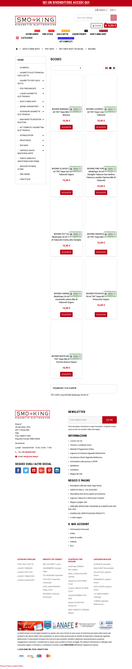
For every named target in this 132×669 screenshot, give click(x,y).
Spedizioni (74, 467)
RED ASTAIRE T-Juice (52, 565)
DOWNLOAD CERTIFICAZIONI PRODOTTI (87, 515)
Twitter (26, 472)
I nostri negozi (76, 519)
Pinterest (49, 472)
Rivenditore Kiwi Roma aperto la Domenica (87, 495)
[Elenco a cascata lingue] (101, 10)
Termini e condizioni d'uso (80, 446)
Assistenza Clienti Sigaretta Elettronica (86, 459)
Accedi (98, 25)
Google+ (41, 472)
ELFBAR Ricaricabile (102, 565)
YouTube (34, 472)
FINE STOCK (48, 33)
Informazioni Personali (79, 530)
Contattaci (74, 471)
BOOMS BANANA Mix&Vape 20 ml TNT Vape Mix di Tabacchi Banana (66, 112)
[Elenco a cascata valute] (113, 10)
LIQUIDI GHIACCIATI (26, 581)
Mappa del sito (76, 475)
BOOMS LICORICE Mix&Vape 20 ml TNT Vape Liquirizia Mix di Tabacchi (101, 112)
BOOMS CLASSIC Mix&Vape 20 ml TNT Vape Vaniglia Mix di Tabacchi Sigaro (66, 172)
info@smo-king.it (31, 458)
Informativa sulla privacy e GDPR (83, 463)
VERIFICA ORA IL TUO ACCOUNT (83, 491)
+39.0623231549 (29, 453)
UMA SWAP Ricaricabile (104, 569)
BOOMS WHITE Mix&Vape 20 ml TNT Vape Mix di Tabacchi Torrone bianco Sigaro (66, 360)
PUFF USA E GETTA (25, 565)
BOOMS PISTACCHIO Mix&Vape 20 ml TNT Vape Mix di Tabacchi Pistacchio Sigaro (101, 297)
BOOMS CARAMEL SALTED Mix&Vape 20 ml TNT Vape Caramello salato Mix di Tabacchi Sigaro (66, 298)
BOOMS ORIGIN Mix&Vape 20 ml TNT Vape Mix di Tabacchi (101, 236)
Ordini (72, 535)
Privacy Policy (5, 667)
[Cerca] (96, 18)
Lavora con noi (76, 442)
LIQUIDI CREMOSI (25, 569)
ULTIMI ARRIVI (33, 33)
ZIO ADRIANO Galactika (53, 577)
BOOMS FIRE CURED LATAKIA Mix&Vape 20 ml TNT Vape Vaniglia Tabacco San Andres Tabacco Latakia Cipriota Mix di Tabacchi (101, 175)
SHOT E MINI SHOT (98, 33)
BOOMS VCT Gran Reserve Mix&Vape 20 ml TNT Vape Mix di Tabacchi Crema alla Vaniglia (66, 237)
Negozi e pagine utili (78, 503)
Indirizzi (73, 543)
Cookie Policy (17, 667)
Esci (72, 547)
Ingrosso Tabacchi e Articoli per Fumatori (87, 499)
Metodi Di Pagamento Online (82, 450)
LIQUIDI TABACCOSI (25, 577)
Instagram (57, 472)
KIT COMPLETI (66, 40)
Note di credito (76, 539)
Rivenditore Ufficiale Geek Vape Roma (86, 487)
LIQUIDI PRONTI (79, 33)
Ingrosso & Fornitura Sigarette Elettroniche (87, 454)
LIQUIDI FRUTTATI (25, 573)
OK (109, 421)
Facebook (18, 472)
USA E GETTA (63, 33)
